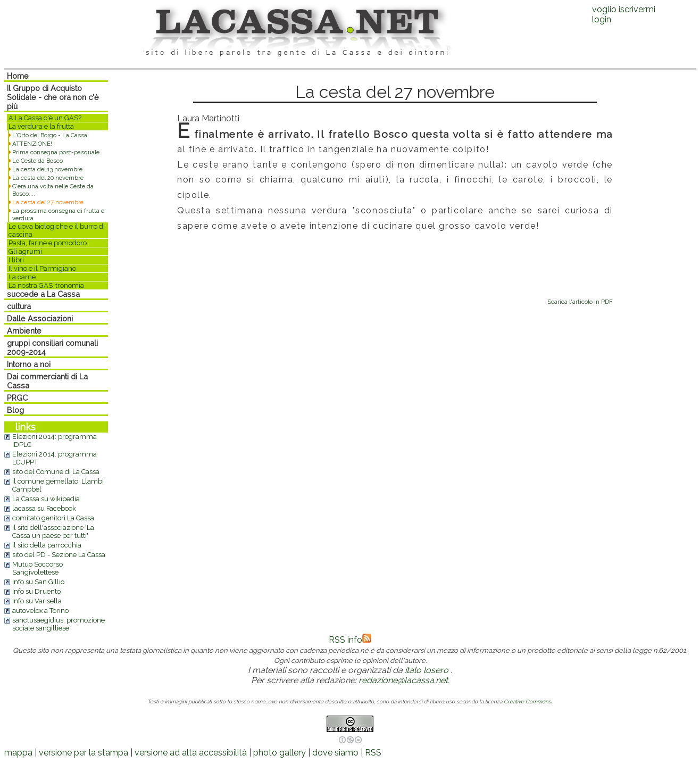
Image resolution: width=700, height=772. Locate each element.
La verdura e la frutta (41, 126)
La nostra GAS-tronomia (46, 285)
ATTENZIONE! (32, 143)
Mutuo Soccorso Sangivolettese (37, 568)
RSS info (350, 640)
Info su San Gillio (38, 582)
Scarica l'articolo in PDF (580, 301)
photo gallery (279, 753)
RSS (373, 753)
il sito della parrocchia (46, 545)
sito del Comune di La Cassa (55, 472)
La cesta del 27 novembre (48, 202)
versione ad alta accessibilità (191, 753)
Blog (15, 409)
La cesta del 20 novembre (48, 177)
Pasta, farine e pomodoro (48, 243)
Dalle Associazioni (40, 318)
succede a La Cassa (43, 293)
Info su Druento (36, 591)
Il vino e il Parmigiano (42, 268)
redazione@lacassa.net (403, 680)
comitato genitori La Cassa (53, 518)
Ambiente (24, 330)
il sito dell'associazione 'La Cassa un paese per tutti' (53, 531)
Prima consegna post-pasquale (55, 152)
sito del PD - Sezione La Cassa (58, 555)
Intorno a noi (29, 364)
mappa (18, 753)
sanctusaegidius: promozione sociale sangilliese (58, 624)
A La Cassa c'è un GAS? (45, 118)
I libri (16, 260)
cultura (19, 306)
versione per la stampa (83, 753)
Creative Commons (527, 701)
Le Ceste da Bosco (37, 160)
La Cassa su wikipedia (46, 499)
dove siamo (335, 753)
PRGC (17, 397)
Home (18, 75)
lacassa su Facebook (44, 508)
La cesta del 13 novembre (47, 169)
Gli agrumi (25, 251)
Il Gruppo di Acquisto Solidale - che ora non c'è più (53, 97)
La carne (22, 277)
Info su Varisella (37, 601)
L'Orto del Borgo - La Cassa (49, 135)
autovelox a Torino (40, 611)
